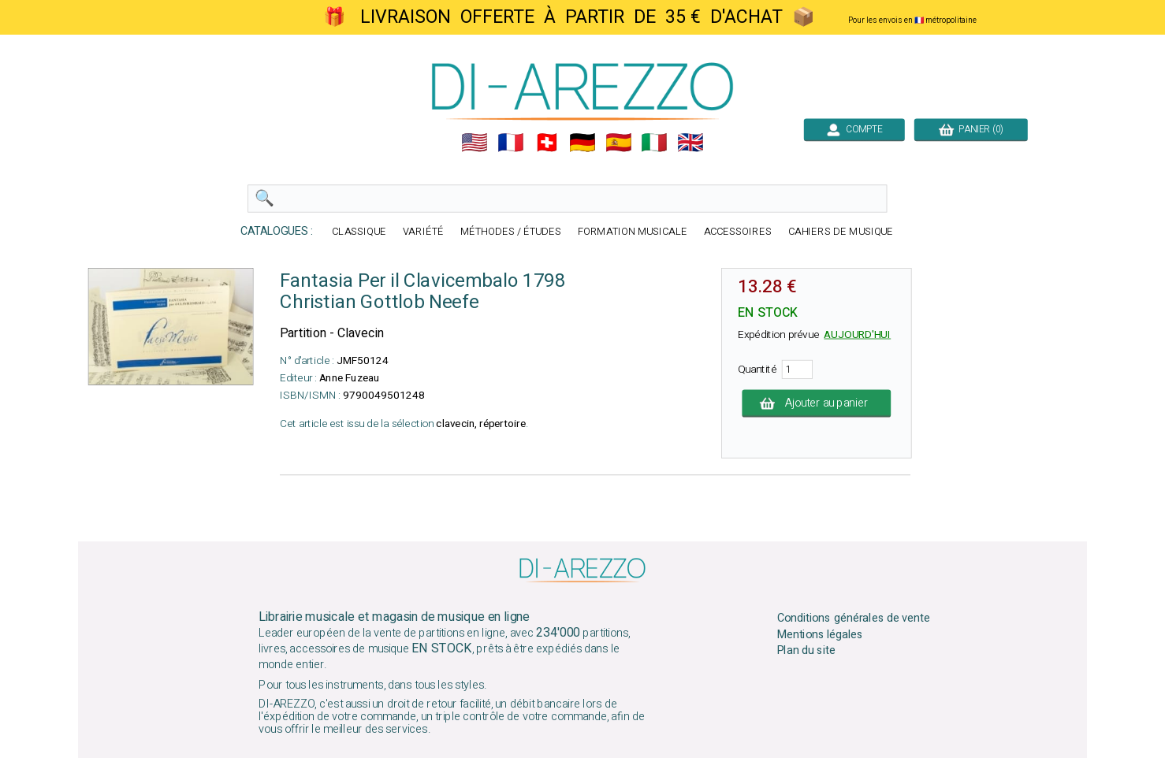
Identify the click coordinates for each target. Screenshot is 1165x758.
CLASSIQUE (359, 232)
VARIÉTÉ (423, 232)
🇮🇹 (654, 142)
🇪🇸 (618, 142)
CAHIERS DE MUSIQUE (841, 232)
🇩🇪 (582, 142)
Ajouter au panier (816, 403)
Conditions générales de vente (853, 618)
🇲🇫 (510, 142)
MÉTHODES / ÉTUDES (510, 232)
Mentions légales (820, 634)
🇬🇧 (690, 142)
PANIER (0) (971, 129)
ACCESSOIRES (738, 232)
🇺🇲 (474, 142)
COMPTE (854, 129)
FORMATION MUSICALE (632, 232)
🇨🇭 (547, 142)
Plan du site (806, 651)
